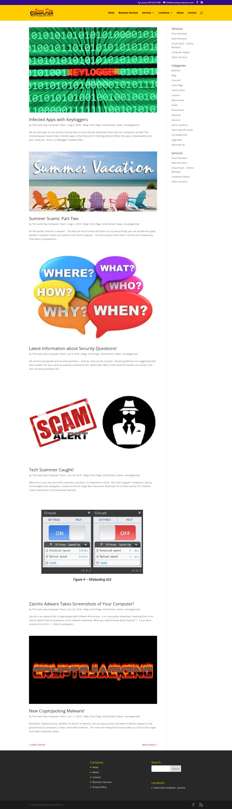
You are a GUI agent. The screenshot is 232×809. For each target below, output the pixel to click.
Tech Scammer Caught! (51, 470)
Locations (164, 13)
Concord (176, 80)
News (111, 13)
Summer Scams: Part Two (54, 218)
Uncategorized (131, 125)
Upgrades (177, 139)
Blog (85, 125)
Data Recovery (179, 38)
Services (146, 13)
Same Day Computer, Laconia (169, 787)
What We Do (178, 144)
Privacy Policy (99, 787)
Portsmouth (178, 110)
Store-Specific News (182, 129)
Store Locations (180, 125)
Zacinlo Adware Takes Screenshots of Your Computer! (81, 604)
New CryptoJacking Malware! (57, 711)
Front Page (95, 125)
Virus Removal (179, 33)
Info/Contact (108, 125)
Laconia (176, 95)
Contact (192, 13)
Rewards (176, 115)
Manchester (178, 100)
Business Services (128, 13)
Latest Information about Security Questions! (73, 348)
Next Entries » (149, 744)
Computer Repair (181, 52)
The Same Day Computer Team (49, 125)
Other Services (179, 57)
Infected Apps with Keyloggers (58, 119)
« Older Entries (37, 744)
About (180, 13)
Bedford (176, 70)
